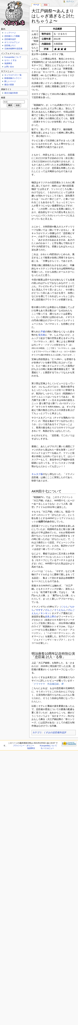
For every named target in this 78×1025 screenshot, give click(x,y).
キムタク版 (37, 474)
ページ (36, 5)
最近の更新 (9, 85)
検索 (3, 98)
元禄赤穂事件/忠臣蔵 (13, 49)
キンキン (45, 613)
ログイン (70, 1)
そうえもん (59, 610)
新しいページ (10, 81)
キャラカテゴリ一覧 (13, 75)
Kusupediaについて (12, 57)
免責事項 (8, 63)
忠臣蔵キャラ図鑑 (12, 36)
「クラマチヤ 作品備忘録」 (46, 684)
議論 (46, 5)
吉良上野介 (50, 616)
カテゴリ (37, 732)
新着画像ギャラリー (13, 78)
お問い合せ (9, 67)
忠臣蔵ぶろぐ (10, 45)
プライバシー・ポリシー (23, 746)
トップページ (10, 33)
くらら (64, 606)
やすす (39, 610)
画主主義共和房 (11, 93)
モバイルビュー (47, 748)
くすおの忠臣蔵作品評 (55, 732)
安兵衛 (41, 335)
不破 (43, 331)
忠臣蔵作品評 (10, 39)
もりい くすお (10, 60)
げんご (48, 610)
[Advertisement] (13, 120)
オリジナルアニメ (12, 42)
